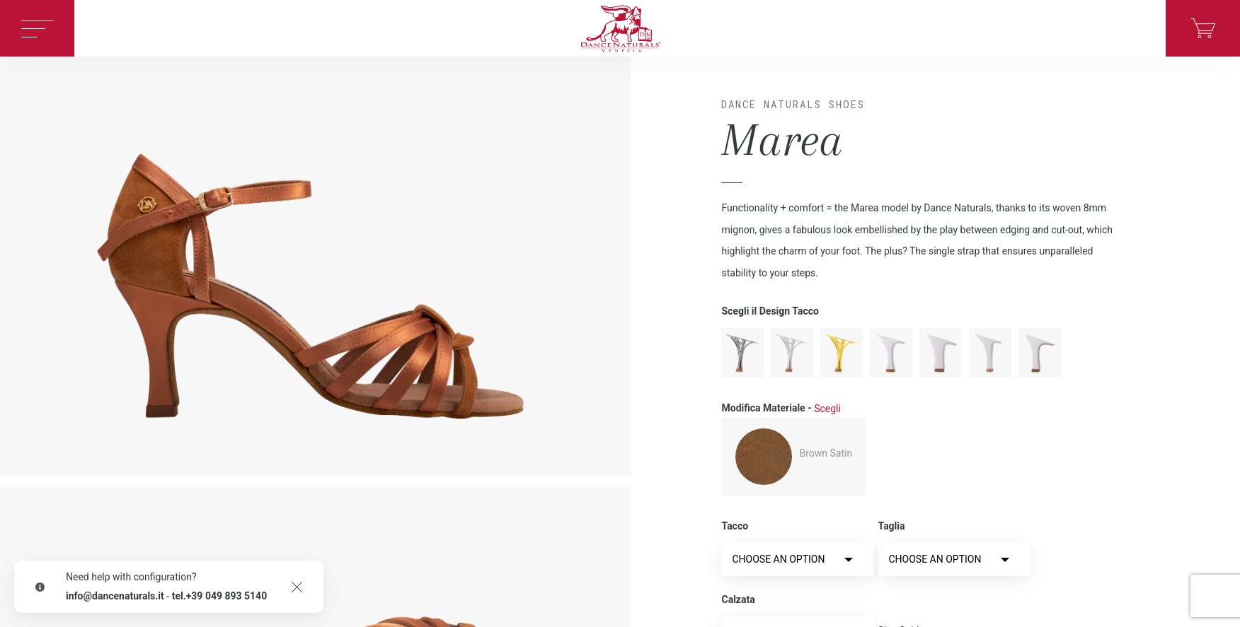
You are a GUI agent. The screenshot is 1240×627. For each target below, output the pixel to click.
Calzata (737, 599)
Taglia (891, 526)
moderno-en (891, 352)
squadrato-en (1039, 352)
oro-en (841, 352)
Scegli (827, 408)
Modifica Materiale (780, 408)
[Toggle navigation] (37, 28)
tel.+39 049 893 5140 (220, 596)
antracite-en (742, 352)
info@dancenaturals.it (115, 596)
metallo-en (792, 352)
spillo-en (990, 352)
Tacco (734, 526)
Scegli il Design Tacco (769, 311)
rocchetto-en (940, 352)
